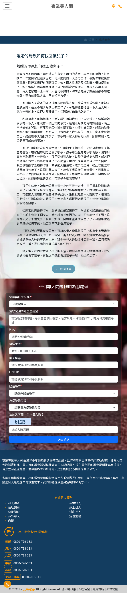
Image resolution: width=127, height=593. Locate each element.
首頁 (89, 39)
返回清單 (63, 269)
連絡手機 (15, 344)
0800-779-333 (22, 541)
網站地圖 (112, 589)
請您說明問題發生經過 (24, 311)
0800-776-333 (22, 563)
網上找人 (75, 507)
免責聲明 (98, 589)
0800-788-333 (22, 548)
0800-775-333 (22, 555)
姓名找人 (75, 511)
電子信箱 (15, 358)
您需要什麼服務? (20, 297)
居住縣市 (15, 386)
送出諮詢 (63, 439)
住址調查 (14, 507)
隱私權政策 (68, 589)
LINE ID (14, 372)
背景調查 (14, 511)
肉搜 (11, 520)
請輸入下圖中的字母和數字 (27, 414)
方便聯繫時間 (18, 400)
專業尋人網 (62, 6)
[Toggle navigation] (7, 6)
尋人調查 (14, 503)
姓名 (12, 329)
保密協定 (84, 589)
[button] (7, 584)
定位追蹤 (75, 516)
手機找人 (75, 503)
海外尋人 (14, 516)
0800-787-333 (31, 577)
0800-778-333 (22, 570)
